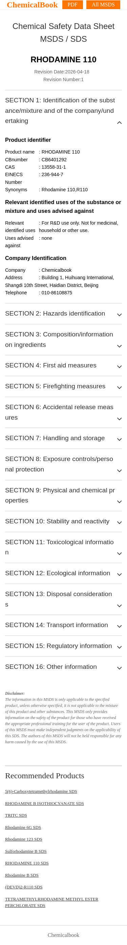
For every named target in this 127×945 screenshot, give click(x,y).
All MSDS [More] (103, 4)
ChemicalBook (32, 4)
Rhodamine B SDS (22, 875)
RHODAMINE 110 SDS (27, 863)
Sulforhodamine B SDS (26, 851)
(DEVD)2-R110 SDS (23, 886)
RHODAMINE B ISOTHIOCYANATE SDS (44, 803)
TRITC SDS (16, 815)
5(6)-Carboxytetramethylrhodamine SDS (41, 791)
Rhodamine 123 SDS (23, 839)
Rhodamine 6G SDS (23, 827)
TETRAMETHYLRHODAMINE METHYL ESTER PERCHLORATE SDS (51, 902)
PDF (73, 4)
